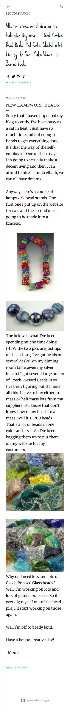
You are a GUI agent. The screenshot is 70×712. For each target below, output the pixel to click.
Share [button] (9, 667)
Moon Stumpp (18, 13)
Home (10, 82)
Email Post (21, 667)
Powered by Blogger (35, 700)
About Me (24, 82)
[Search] (62, 5)
